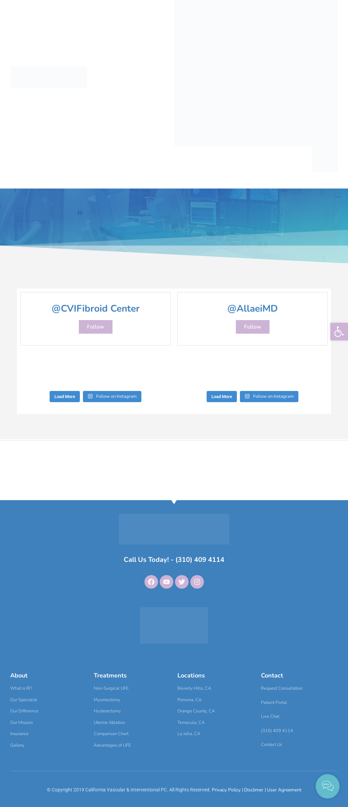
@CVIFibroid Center (96, 308)
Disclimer (254, 790)
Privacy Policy (227, 790)
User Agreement (284, 790)
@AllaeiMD (252, 308)
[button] (339, 331)
